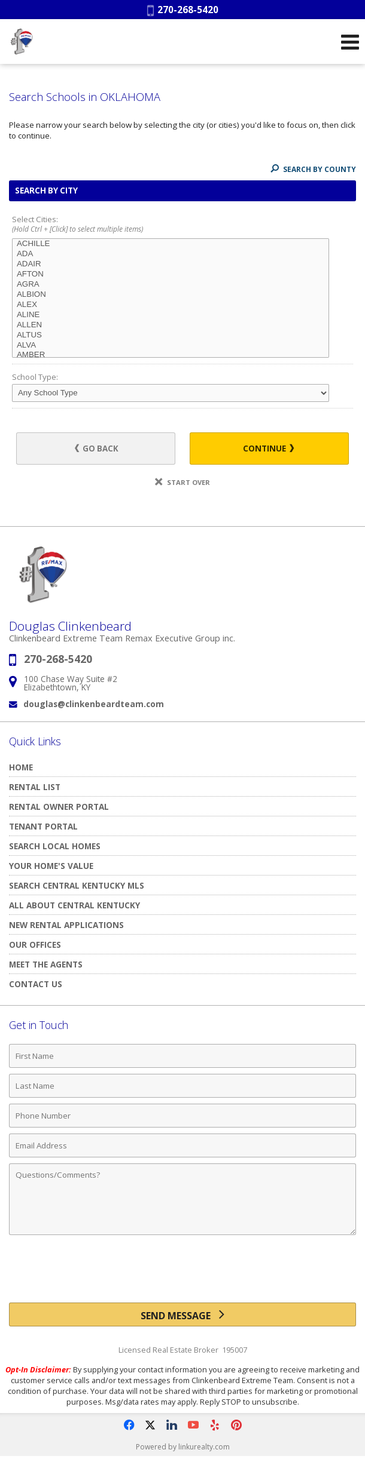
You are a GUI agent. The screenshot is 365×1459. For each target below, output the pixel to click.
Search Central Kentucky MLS (76, 885)
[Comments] (182, 1199)
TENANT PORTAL (43, 826)
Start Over (182, 482)
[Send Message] (182, 1314)
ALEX (171, 305)
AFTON (171, 274)
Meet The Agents (46, 964)
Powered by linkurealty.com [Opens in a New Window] (183, 1447)
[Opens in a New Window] (128, 1425)
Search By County (313, 169)
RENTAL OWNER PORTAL (59, 806)
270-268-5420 (182, 10)
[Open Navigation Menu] (350, 42)
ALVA (171, 345)
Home (21, 767)
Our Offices (35, 944)
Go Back (96, 448)
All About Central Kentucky (74, 905)
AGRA (171, 284)
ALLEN (171, 325)
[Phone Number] (182, 1116)
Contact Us (35, 984)
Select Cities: (182, 225)
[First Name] (182, 1056)
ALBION (171, 295)
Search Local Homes (55, 846)
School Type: (35, 376)
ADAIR (171, 264)
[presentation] (182, 1273)
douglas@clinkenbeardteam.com (93, 703)
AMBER (171, 355)
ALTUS (171, 335)
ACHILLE (171, 244)
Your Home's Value (51, 865)
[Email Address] (182, 1145)
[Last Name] (182, 1086)
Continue (268, 448)
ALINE (171, 315)
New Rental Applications (66, 924)
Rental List (34, 787)
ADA (171, 254)
